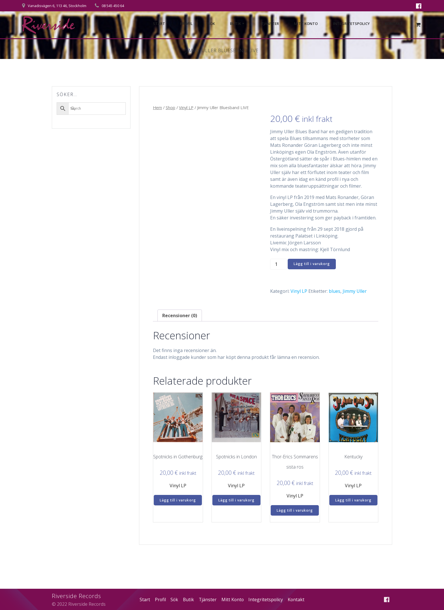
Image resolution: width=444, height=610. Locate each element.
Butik (235, 23)
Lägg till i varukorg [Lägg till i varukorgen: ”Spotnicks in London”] (236, 500)
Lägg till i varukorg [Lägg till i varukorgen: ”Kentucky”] (353, 500)
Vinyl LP (186, 107)
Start (159, 23)
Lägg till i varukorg (312, 263)
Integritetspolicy (351, 23)
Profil (186, 23)
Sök (211, 23)
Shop (170, 107)
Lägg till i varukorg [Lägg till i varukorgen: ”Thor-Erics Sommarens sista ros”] (295, 510)
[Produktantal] (278, 264)
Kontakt (394, 23)
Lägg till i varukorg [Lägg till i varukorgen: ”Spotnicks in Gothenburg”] (178, 500)
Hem (157, 107)
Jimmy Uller (355, 291)
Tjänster (270, 23)
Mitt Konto (306, 23)
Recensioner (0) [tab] (179, 315)
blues (334, 291)
